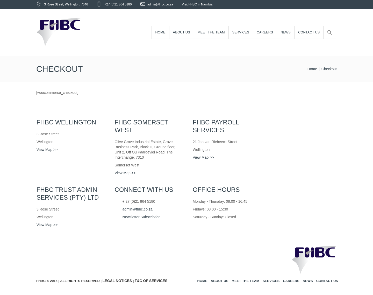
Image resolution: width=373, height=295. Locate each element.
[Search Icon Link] (329, 32)
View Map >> (47, 150)
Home (312, 69)
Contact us (327, 281)
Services (271, 281)
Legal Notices (117, 281)
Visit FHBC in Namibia (197, 4)
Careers (291, 281)
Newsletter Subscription (142, 217)
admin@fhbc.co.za (160, 4)
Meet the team (245, 281)
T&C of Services (151, 281)
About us (219, 281)
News (308, 281)
